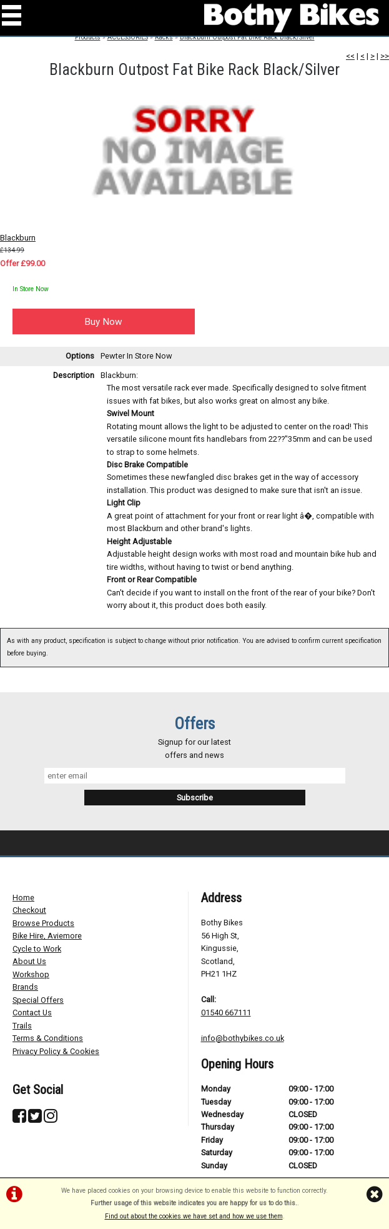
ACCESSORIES (127, 37)
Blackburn (18, 237)
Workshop (30, 974)
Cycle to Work (36, 948)
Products (88, 37)
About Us (29, 961)
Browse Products (43, 923)
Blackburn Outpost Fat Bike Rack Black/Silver (247, 37)
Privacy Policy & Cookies (55, 1051)
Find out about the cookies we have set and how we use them (194, 1216)
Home (23, 897)
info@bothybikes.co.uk (242, 1038)
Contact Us (32, 1012)
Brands (25, 987)
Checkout (29, 910)
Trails (22, 1025)
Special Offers (38, 1000)
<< (350, 56)
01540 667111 (226, 1012)
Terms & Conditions (47, 1038)
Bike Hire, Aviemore (47, 935)
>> (384, 56)
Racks (164, 37)
